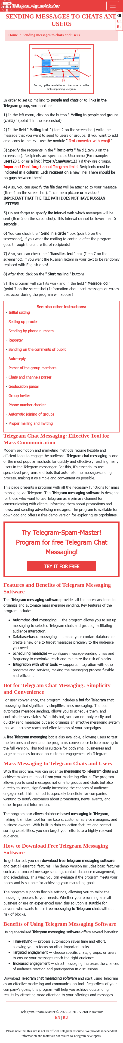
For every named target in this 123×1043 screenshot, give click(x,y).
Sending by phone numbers (31, 330)
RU (65, 1017)
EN (57, 1017)
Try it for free (61, 566)
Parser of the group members (32, 367)
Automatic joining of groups (31, 414)
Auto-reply (17, 358)
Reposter (16, 340)
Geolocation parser (24, 386)
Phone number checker (27, 404)
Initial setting (19, 312)
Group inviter (19, 395)
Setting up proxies (23, 321)
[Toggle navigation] (112, 5)
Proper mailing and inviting (31, 423)
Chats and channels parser (30, 377)
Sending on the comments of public (37, 349)
